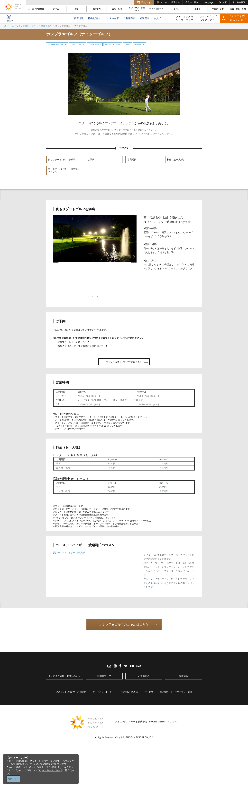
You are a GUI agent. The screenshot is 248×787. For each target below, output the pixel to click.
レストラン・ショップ (137, 9)
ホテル (56, 9)
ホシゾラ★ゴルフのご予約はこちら (124, 361)
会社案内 (148, 691)
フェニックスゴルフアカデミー (208, 18)
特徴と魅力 (94, 18)
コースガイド (111, 18)
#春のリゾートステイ (113, 44)
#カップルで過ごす (78, 44)
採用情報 (183, 675)
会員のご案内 (191, 2)
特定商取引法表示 (129, 691)
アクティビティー (157, 9)
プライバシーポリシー (103, 691)
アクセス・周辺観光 (170, 2)
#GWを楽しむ (139, 44)
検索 (223, 2)
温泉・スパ (117, 9)
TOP (4, 25)
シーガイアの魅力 (36, 9)
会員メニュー (161, 18)
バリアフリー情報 (183, 691)
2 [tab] (126, 113)
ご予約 (91, 159)
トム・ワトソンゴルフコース (24, 25)
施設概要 (164, 691)
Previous (71, 84)
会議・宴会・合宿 (238, 9)
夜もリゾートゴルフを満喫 (61, 159)
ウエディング (218, 9)
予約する (146, 2)
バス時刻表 (144, 675)
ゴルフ (197, 9)
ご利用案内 (129, 18)
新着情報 (79, 18)
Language (208, 2)
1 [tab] (121, 113)
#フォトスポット (95, 44)
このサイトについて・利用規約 (71, 691)
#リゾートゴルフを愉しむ (57, 44)
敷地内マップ (104, 675)
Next (177, 84)
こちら (84, 341)
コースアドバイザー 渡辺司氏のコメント (64, 170)
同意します (13, 778)
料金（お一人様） (176, 159)
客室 (76, 9)
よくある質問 (238, 2)
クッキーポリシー (51, 770)
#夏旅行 (127, 44)
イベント (177, 9)
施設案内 (97, 9)
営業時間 (132, 159)
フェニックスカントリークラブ (184, 18)
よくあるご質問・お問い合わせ (64, 675)
